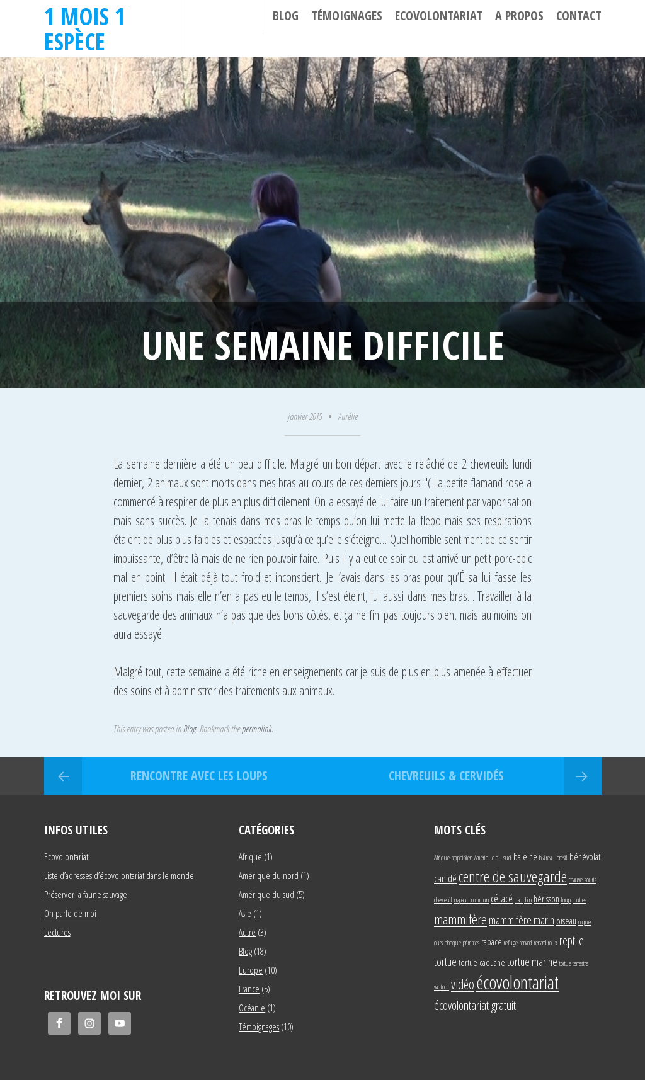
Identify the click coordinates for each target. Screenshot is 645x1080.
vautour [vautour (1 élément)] (441, 986)
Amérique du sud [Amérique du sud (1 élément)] (492, 857)
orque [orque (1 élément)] (584, 922)
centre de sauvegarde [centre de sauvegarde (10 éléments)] (513, 876)
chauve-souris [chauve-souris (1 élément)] (582, 879)
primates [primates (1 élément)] (471, 942)
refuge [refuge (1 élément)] (511, 942)
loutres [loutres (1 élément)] (579, 899)
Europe (251, 969)
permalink (256, 728)
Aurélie (348, 416)
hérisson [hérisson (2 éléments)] (546, 899)
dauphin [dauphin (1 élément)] (523, 899)
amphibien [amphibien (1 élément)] (462, 857)
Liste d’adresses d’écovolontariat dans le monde (119, 875)
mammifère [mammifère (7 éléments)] (460, 918)
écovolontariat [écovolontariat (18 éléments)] (517, 982)
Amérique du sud (266, 894)
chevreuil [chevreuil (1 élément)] (443, 899)
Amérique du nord (269, 875)
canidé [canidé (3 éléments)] (445, 878)
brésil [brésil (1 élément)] (562, 857)
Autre (247, 932)
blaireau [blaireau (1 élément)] (547, 857)
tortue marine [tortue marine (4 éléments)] (532, 961)
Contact (579, 15)
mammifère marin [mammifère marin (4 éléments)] (521, 920)
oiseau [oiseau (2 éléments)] (566, 921)
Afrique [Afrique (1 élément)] (442, 857)
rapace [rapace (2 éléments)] (491, 942)
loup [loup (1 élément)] (566, 899)
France (249, 988)
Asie (245, 913)
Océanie (252, 1007)
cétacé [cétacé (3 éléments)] (502, 898)
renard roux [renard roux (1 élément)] (545, 942)
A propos (519, 15)
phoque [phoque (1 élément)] (453, 942)
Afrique (250, 856)
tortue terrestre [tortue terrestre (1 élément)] (573, 963)
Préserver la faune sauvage (85, 894)
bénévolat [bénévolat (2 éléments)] (584, 857)
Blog (286, 15)
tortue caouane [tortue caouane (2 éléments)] (482, 963)
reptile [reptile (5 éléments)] (571, 940)
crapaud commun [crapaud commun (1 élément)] (471, 899)
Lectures (57, 932)
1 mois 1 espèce (84, 28)
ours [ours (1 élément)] (438, 942)
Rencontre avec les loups (199, 775)
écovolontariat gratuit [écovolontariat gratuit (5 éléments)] (475, 1005)
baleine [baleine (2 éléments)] (525, 857)
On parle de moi (70, 913)
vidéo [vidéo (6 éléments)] (462, 984)
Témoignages (346, 15)
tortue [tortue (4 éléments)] (445, 961)
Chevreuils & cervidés (446, 775)
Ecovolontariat (438, 15)
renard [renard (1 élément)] (526, 942)
